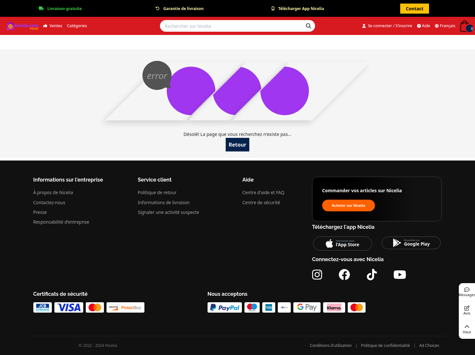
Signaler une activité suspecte (168, 212)
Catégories (77, 25)
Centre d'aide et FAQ (264, 192)
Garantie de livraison (184, 8)
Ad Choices (429, 345)
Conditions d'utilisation (331, 345)
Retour (237, 144)
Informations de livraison (164, 202)
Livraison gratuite (64, 8)
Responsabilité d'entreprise (61, 222)
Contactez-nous (49, 202)
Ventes (52, 25)
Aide (423, 25)
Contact (415, 9)
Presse (40, 212)
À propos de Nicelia (53, 192)
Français (445, 25)
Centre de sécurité (261, 202)
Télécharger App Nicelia (301, 8)
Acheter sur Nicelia (348, 205)
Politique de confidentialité (385, 345)
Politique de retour (157, 192)
